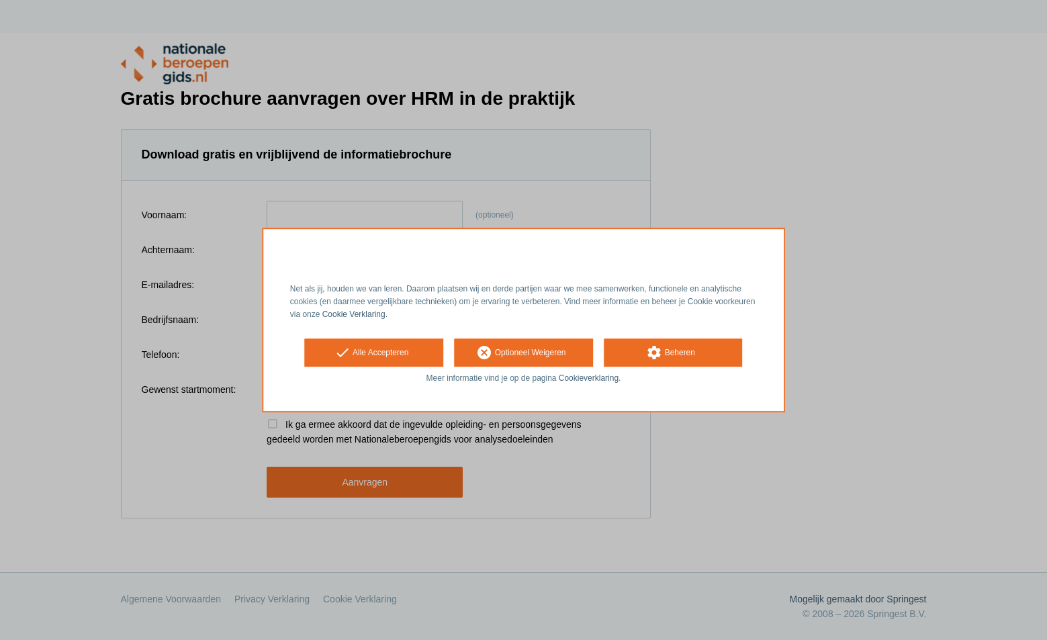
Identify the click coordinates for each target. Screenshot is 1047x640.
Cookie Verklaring (353, 314)
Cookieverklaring (589, 378)
